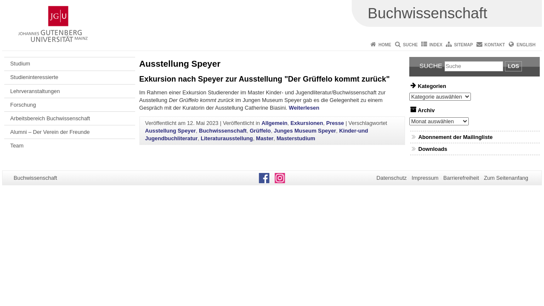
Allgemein (274, 123)
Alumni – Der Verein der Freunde (50, 132)
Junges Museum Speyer (305, 131)
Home (385, 44)
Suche (410, 44)
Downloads (432, 149)
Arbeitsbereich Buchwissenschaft (50, 118)
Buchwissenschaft (222, 131)
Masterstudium (296, 138)
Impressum (424, 178)
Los (513, 66)
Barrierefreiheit (461, 178)
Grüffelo (260, 131)
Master (264, 138)
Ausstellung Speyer (170, 131)
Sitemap (463, 44)
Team (16, 145)
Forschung (23, 105)
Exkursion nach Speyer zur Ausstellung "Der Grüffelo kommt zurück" (264, 79)
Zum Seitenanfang (506, 178)
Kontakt (494, 44)
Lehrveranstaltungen (35, 91)
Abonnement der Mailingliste (455, 137)
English (526, 44)
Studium (20, 63)
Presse (335, 123)
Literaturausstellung (227, 138)
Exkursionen (306, 123)
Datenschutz (392, 178)
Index (435, 44)
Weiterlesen (304, 108)
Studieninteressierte (34, 77)
